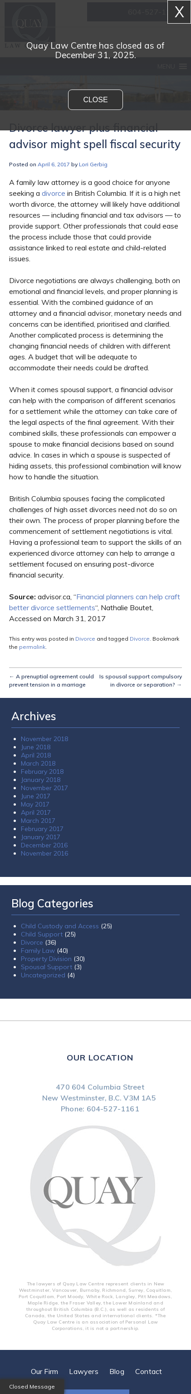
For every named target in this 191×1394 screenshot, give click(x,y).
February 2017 (42, 829)
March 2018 (38, 763)
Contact (148, 1371)
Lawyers (83, 1371)
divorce (53, 193)
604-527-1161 (113, 1108)
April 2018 (36, 755)
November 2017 (44, 788)
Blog (116, 1371)
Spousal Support (46, 967)
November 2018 (44, 739)
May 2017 (35, 804)
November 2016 (44, 853)
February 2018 (42, 771)
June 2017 (35, 796)
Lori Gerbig (93, 164)
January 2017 (40, 837)
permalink (32, 646)
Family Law (38, 950)
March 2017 (38, 820)
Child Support (42, 934)
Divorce (85, 638)
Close (95, 100)
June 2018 (35, 747)
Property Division (46, 959)
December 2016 (44, 845)
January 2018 (40, 780)
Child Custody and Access (60, 926)
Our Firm (45, 1371)
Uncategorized (43, 975)
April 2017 (36, 812)
